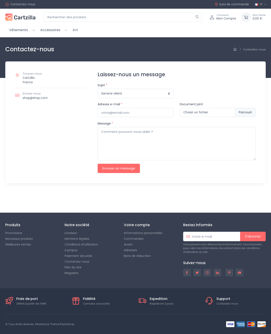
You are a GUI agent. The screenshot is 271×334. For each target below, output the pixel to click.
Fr (259, 4)
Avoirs (128, 244)
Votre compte (137, 224)
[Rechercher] (197, 17)
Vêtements (18, 30)
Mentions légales (77, 239)
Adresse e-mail (110, 104)
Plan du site (73, 267)
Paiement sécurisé (78, 256)
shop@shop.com (35, 98)
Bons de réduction (137, 256)
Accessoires (50, 30)
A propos (71, 250)
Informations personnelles (143, 233)
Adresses (130, 250)
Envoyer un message (118, 168)
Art (75, 30)
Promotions (13, 233)
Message (105, 123)
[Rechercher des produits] (123, 17)
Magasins (71, 273)
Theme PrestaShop (62, 324)
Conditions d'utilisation (81, 244)
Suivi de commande (231, 4)
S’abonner (253, 236)
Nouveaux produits (19, 239)
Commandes (134, 239)
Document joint (191, 104)
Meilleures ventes (18, 244)
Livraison (71, 233)
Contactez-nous (22, 4)
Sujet (102, 85)
